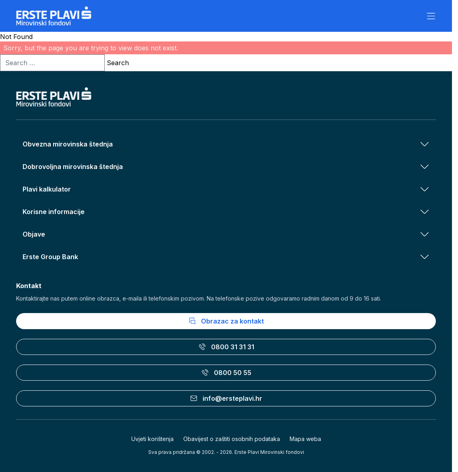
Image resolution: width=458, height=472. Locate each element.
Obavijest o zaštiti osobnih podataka (231, 438)
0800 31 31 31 (226, 347)
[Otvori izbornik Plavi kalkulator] (424, 189)
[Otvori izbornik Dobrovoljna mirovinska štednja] (424, 166)
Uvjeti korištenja (152, 438)
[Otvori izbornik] (431, 16)
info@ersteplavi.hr (226, 398)
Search (118, 63)
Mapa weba (305, 438)
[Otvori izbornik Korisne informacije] (424, 211)
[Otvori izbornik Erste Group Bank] (424, 257)
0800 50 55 (226, 373)
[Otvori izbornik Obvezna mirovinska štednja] (424, 144)
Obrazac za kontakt (226, 321)
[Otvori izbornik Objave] (424, 234)
